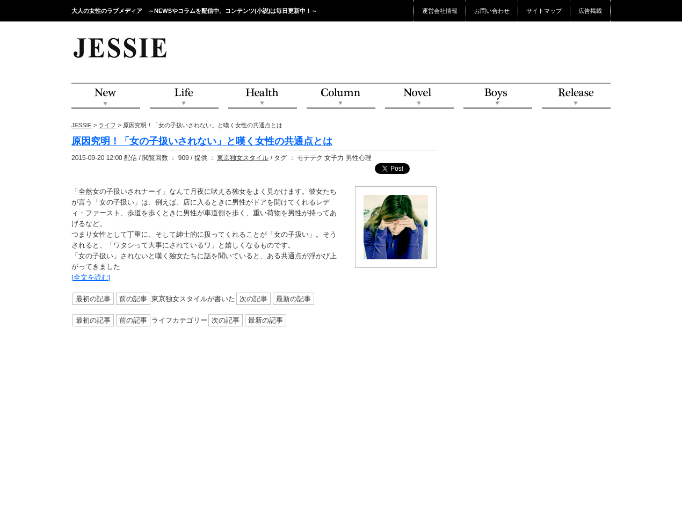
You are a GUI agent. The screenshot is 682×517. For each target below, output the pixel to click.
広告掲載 (590, 11)
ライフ (107, 125)
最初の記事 (93, 299)
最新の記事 (293, 299)
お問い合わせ (492, 11)
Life (184, 96)
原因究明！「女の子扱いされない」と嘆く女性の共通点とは (201, 141)
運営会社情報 (440, 11)
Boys (497, 96)
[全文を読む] (90, 277)
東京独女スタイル (243, 158)
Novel (419, 96)
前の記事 (133, 299)
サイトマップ (544, 11)
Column (341, 96)
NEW (105, 96)
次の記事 (253, 299)
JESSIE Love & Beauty (121, 47)
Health (262, 96)
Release (576, 96)
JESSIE (81, 125)
